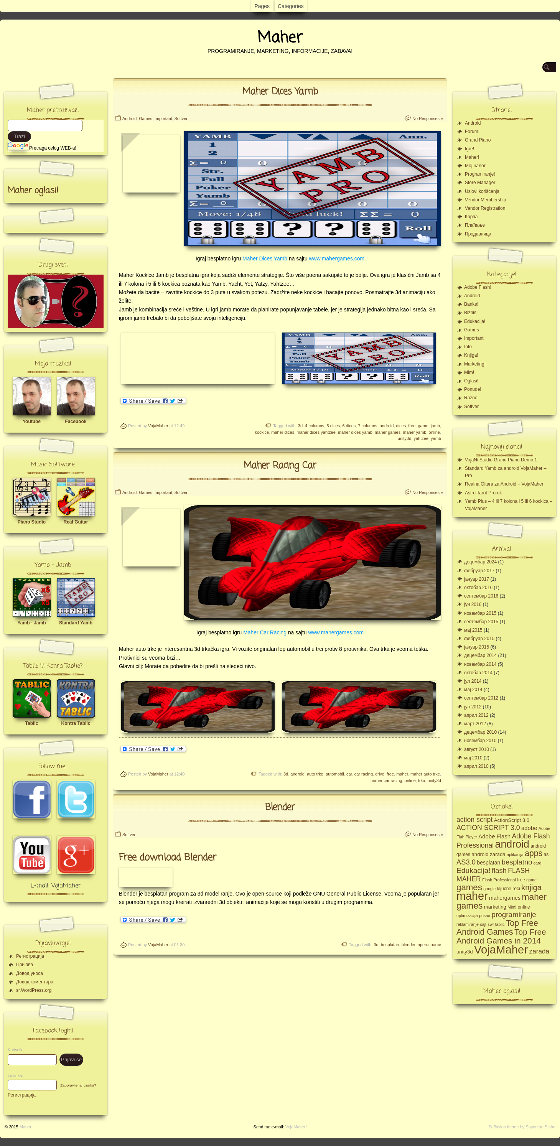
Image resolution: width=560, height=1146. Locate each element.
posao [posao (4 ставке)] (484, 915)
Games (145, 118)
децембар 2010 (480, 732)
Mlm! (469, 372)
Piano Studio (32, 522)
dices (401, 425)
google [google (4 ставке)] (489, 888)
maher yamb (414, 432)
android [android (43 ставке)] (512, 844)
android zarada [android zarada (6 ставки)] (488, 854)
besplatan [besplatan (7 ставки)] (488, 863)
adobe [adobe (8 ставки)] (529, 828)
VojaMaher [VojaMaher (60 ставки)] (501, 949)
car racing (363, 774)
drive (379, 774)
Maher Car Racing (265, 632)
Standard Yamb (75, 623)
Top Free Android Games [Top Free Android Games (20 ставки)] (497, 928)
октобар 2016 (478, 587)
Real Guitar (75, 522)
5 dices (333, 425)
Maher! (472, 157)
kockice (262, 432)
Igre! (469, 148)
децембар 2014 (480, 655)
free (411, 425)
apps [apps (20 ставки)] (533, 853)
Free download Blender (167, 857)
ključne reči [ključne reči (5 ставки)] (508, 888)
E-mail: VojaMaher (56, 886)
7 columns (367, 425)
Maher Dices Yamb (280, 92)
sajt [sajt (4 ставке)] (483, 924)
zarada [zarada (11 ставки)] (539, 951)
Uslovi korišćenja (482, 191)
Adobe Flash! (477, 287)
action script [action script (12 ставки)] (474, 819)
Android (129, 118)
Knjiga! (471, 355)
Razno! (471, 397)
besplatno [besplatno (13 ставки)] (517, 862)
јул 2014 (472, 681)
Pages (262, 6)
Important (163, 118)
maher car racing (386, 780)
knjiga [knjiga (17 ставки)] (531, 887)
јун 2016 (472, 604)
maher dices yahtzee (316, 432)
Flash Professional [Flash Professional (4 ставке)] (499, 880)
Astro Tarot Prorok (483, 493)
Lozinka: (13, 1075)
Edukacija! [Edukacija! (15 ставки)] (473, 870)
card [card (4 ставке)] (538, 863)
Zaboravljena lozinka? (78, 1085)
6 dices (349, 425)
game (423, 425)
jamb (435, 425)
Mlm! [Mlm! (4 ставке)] (511, 907)
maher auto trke (425, 774)
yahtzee (420, 438)
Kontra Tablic (76, 723)
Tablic (31, 723)
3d (300, 425)
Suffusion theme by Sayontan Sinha (521, 1127)
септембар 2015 (481, 621)
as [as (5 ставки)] (546, 854)
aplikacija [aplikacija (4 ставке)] (515, 854)
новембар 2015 (480, 613)
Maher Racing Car (280, 466)
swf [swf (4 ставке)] (491, 924)
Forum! (472, 131)
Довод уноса (29, 973)
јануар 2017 (476, 579)
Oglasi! (471, 381)
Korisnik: (13, 1049)
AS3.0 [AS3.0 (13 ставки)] (466, 862)
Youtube (32, 421)
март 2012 (475, 723)
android (387, 425)
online (434, 432)
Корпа (471, 216)
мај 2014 (473, 689)
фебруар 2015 (479, 638)
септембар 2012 (481, 698)
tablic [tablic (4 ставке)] (500, 924)
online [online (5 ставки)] (524, 907)
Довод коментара (34, 982)
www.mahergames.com (337, 258)
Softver (181, 118)
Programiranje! (480, 174)
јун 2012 (472, 707)
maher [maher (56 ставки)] (472, 896)
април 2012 (476, 715)
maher (402, 774)
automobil (335, 774)
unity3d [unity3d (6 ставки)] (464, 952)
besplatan (390, 944)
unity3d (404, 438)
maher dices (282, 432)
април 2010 (476, 766)
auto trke (315, 774)
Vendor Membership (485, 200)
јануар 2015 (476, 647)
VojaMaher (158, 425)
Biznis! (471, 312)
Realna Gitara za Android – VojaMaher (504, 484)
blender (408, 944)
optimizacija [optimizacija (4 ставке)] (467, 915)
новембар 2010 (480, 740)
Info (468, 346)
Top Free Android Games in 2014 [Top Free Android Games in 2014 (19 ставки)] (501, 936)
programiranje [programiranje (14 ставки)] (513, 915)
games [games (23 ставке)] (469, 887)
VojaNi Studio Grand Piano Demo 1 (501, 460)
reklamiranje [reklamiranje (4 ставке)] (467, 924)
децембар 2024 (480, 562)
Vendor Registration (485, 208)
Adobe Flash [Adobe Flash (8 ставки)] (494, 836)
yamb (436, 438)
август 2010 (476, 749)
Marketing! (475, 364)
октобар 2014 (478, 672)
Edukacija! (474, 321)
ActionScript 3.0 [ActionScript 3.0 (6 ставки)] (512, 820)
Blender (280, 807)
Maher (280, 37)
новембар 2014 (480, 664)
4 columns (314, 425)
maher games (387, 432)
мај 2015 (473, 630)
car (349, 774)
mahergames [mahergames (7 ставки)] (504, 898)
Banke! (471, 304)
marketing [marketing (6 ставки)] (495, 907)
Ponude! (472, 389)
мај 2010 (473, 758)
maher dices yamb (355, 432)
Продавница (478, 234)
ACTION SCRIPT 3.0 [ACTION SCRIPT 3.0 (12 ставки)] (488, 828)
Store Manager (480, 182)
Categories (291, 6)
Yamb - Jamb (31, 623)
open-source (429, 944)
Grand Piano (478, 140)
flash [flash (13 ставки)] (499, 870)
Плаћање (475, 225)
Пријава (24, 964)
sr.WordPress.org (33, 990)
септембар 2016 (481, 596)
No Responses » (427, 118)
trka (421, 780)
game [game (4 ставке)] (531, 880)
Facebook (75, 421)
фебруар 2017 (479, 570)
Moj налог (475, 165)
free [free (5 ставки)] (521, 880)
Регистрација (30, 956)
